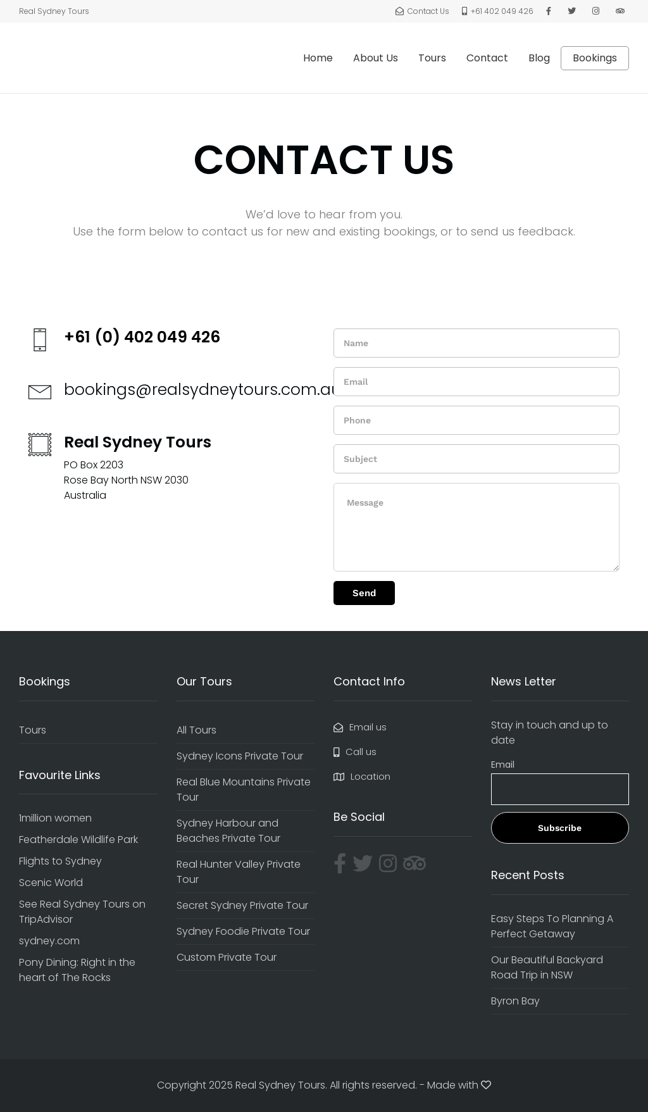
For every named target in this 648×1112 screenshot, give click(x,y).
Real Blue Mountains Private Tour (244, 789)
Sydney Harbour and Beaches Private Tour (228, 831)
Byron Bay (515, 1001)
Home (318, 58)
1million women (55, 818)
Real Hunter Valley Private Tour (239, 872)
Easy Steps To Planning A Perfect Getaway (552, 926)
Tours (432, 58)
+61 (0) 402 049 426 (142, 337)
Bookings (595, 58)
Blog (539, 58)
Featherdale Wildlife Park (78, 839)
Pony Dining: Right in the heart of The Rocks (77, 970)
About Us (375, 58)
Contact (487, 58)
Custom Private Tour (227, 957)
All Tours (196, 730)
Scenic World (51, 882)
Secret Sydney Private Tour (242, 905)
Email (502, 764)
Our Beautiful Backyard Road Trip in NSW (547, 967)
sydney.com (49, 941)
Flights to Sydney (60, 861)
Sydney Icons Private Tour (240, 756)
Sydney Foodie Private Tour (243, 931)
